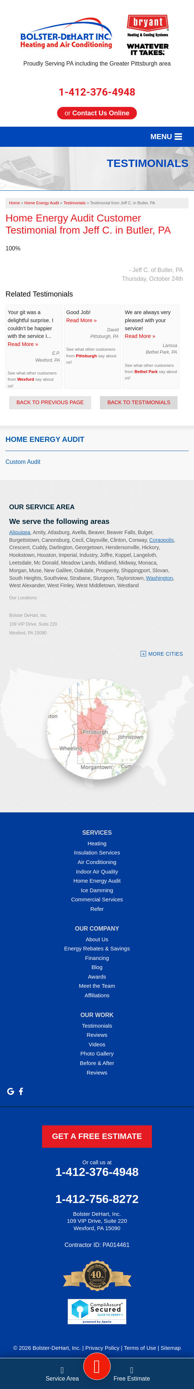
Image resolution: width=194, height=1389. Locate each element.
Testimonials (97, 1026)
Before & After (97, 1063)
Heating (97, 843)
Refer (97, 909)
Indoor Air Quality (97, 871)
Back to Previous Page (50, 402)
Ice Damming (97, 890)
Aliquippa (19, 532)
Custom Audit (22, 462)
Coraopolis (161, 540)
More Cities (165, 654)
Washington (159, 578)
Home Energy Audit (45, 439)
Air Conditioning (97, 862)
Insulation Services (97, 852)
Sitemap (171, 1348)
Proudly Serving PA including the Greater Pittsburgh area (97, 63)
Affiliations (97, 995)
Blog (97, 967)
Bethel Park (145, 371)
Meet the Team (97, 986)
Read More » (23, 344)
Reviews (97, 1035)
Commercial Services (97, 899)
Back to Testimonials (138, 402)
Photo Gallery (97, 1053)
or (96, 113)
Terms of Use (140, 1348)
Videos (97, 1044)
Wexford (25, 379)
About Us (97, 939)
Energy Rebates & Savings (97, 948)
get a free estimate (97, 1136)
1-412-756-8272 (97, 1199)
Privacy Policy (102, 1348)
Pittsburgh (86, 356)
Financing (97, 958)
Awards (97, 976)
